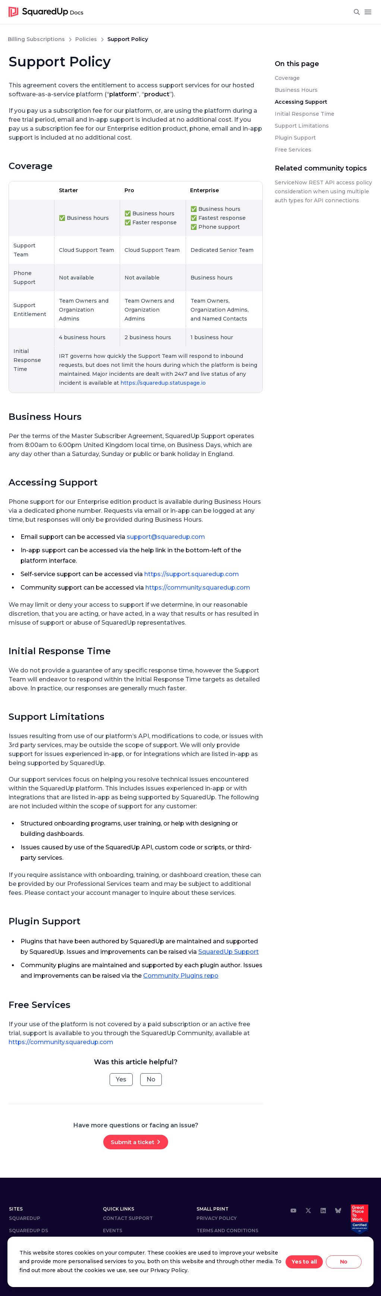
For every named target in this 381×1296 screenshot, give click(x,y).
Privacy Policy (216, 1218)
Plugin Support (45, 921)
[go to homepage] (46, 12)
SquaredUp (24, 1218)
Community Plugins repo (180, 975)
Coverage (31, 165)
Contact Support (128, 1218)
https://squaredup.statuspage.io (163, 383)
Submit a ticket (132, 1142)
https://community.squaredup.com (197, 587)
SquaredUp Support (228, 951)
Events (112, 1230)
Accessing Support (53, 482)
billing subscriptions (36, 39)
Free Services (39, 1004)
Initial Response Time (60, 651)
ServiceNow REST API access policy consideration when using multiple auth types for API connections (323, 191)
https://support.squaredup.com (191, 574)
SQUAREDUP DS (28, 1230)
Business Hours (45, 416)
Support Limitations (56, 716)
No (151, 1079)
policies (86, 39)
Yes (121, 1079)
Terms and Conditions (227, 1230)
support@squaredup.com (166, 536)
